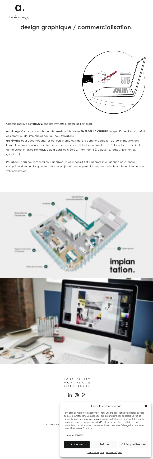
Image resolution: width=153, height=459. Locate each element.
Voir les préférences (133, 444)
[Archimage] (19, 12)
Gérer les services (74, 435)
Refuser (104, 444)
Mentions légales (95, 452)
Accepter (77, 444)
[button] (146, 406)
